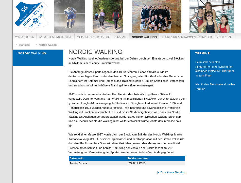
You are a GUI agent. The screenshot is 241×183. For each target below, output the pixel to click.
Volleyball (225, 37)
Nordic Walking (144, 37)
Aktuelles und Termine (55, 37)
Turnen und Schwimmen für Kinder (187, 37)
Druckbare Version (173, 172)
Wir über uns (24, 37)
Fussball (120, 37)
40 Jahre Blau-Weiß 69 (93, 37)
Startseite (24, 44)
